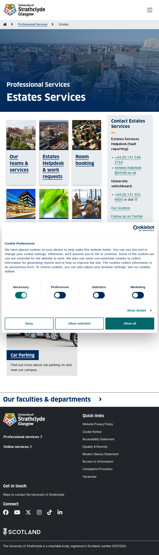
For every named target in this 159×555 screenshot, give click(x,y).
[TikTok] (52, 512)
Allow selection (79, 323)
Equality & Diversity (95, 446)
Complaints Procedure (98, 469)
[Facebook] (8, 512)
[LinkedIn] (63, 512)
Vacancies (89, 476)
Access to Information (98, 461)
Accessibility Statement (98, 439)
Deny (29, 323)
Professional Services (32, 24)
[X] (31, 512)
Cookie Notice (92, 431)
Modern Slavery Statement (101, 454)
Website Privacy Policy (98, 424)
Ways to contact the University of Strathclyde (33, 494)
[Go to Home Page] (5, 24)
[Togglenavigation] (149, 9)
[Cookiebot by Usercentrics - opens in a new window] (136, 228)
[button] (79, 399)
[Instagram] (42, 512)
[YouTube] (20, 512)
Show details (136, 310)
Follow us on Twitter (127, 216)
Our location (120, 208)
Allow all (130, 323)
